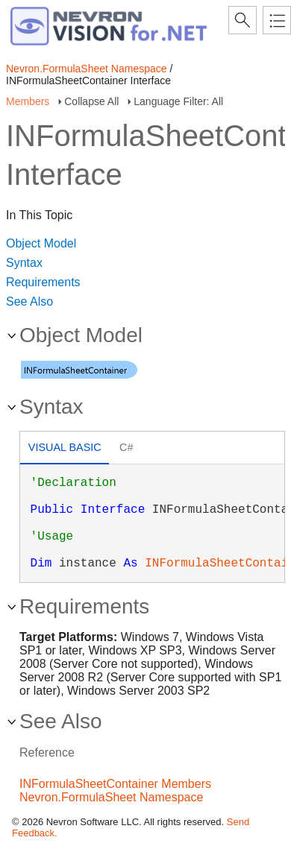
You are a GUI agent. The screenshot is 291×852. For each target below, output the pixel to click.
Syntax (24, 262)
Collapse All (91, 101)
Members (27, 101)
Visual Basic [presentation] (64, 447)
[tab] (64, 449)
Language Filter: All (178, 101)
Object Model (41, 243)
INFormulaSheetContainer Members (115, 783)
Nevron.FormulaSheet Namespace (86, 69)
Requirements (43, 282)
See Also (29, 301)
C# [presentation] (126, 447)
